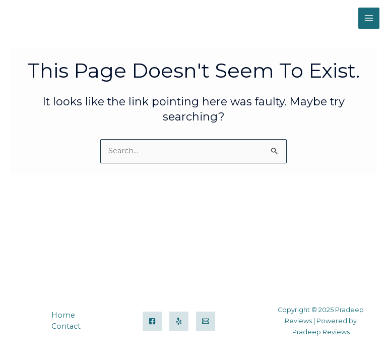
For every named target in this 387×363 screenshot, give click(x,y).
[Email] (205, 321)
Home (63, 315)
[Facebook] (152, 321)
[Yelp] (178, 321)
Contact (66, 326)
